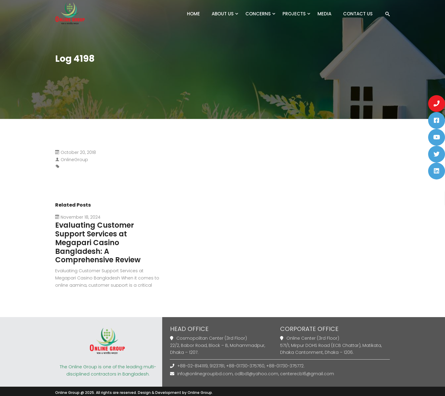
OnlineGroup (74, 160)
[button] (436, 103)
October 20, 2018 (78, 152)
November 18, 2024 (80, 217)
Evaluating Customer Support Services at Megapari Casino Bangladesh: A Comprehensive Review (97, 242)
